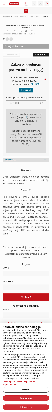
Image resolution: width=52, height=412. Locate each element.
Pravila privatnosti (12, 381)
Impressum (29, 381)
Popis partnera (10, 384)
